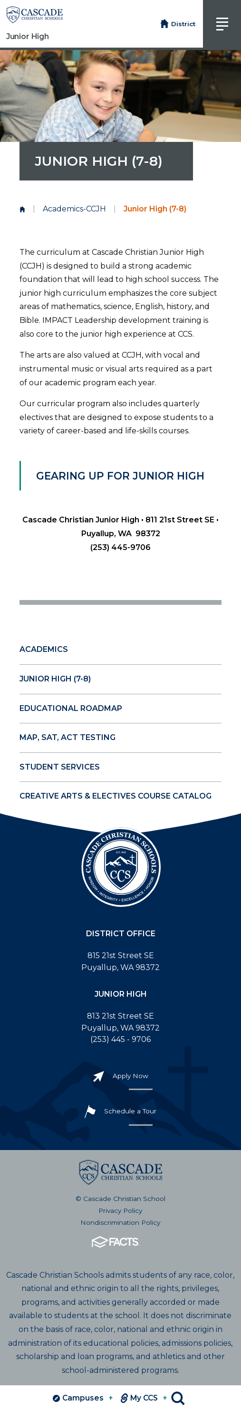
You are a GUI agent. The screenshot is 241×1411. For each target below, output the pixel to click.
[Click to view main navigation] (222, 24)
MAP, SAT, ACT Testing (67, 737)
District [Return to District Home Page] (177, 24)
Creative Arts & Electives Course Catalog (115, 796)
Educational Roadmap (70, 708)
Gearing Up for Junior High (120, 476)
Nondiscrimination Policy (120, 1222)
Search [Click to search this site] (178, 1398)
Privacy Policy (120, 1210)
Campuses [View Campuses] (83, 1398)
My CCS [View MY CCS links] (144, 1398)
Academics (43, 649)
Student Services (59, 766)
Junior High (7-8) (55, 678)
